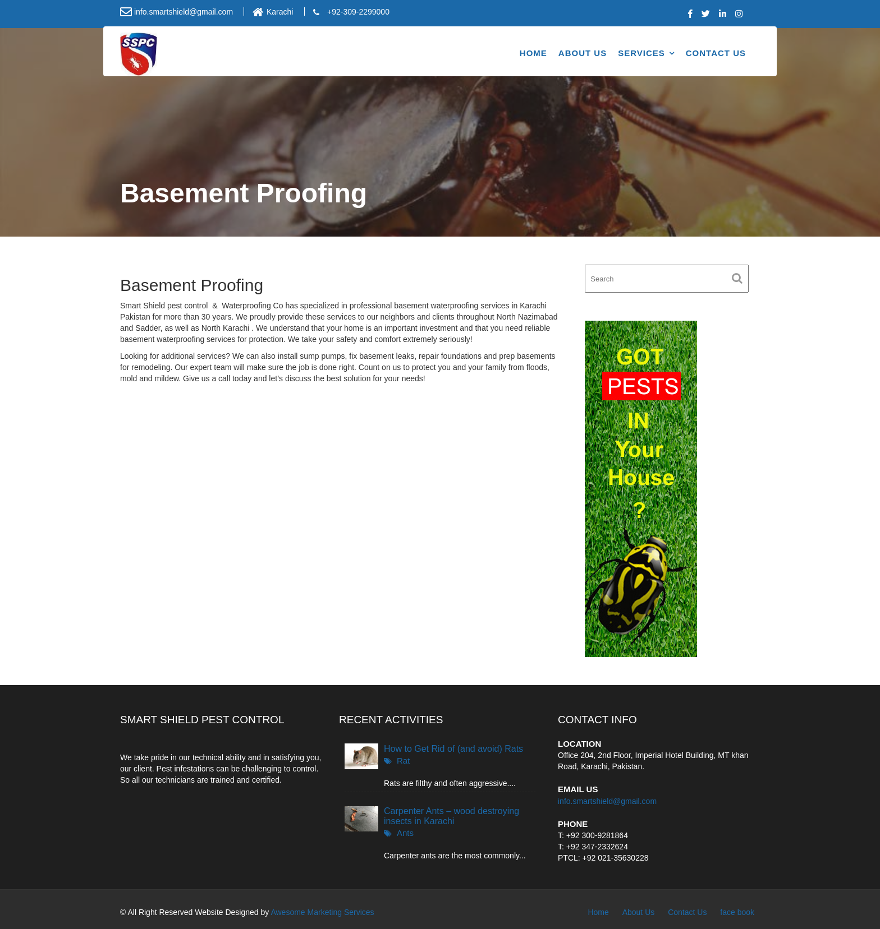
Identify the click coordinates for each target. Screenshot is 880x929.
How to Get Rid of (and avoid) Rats (453, 749)
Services (641, 53)
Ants (405, 833)
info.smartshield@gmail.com (607, 800)
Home (533, 53)
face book (737, 912)
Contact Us (716, 53)
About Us (582, 53)
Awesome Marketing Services (322, 912)
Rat (403, 760)
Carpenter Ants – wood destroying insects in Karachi (451, 816)
